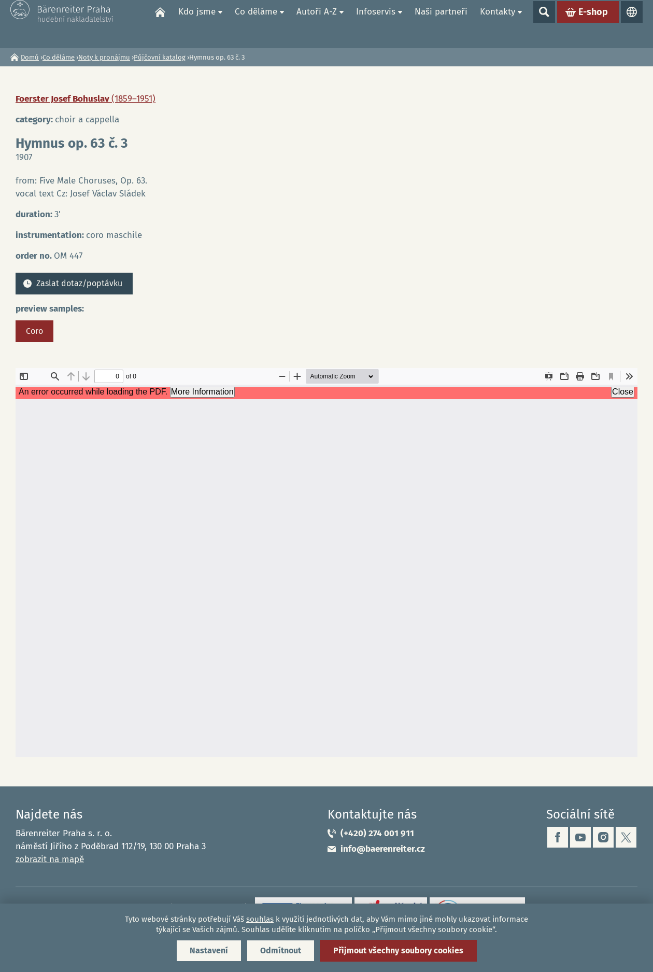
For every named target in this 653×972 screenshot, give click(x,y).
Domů (160, 24)
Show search (544, 24)
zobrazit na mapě (50, 859)
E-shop (593, 24)
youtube (580, 837)
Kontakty (497, 23)
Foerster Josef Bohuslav (85, 98)
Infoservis (375, 23)
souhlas (260, 919)
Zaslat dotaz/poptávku (79, 283)
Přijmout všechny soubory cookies (398, 950)
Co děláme (256, 23)
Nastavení (209, 950)
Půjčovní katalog (160, 57)
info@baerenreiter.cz (382, 848)
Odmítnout (280, 950)
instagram (603, 837)
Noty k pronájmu (104, 57)
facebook (557, 837)
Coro (34, 331)
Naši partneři (441, 23)
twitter (626, 837)
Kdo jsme (197, 23)
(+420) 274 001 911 (377, 833)
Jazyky (632, 24)
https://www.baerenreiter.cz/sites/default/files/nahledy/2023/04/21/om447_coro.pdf (326, 562)
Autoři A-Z (316, 23)
